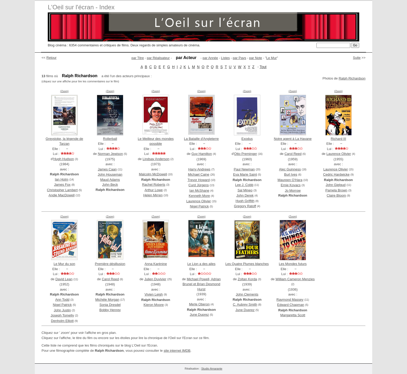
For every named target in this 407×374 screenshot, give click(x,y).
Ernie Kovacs (291, 185)
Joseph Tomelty (62, 315)
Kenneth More (199, 196)
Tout (263, 67)
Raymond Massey (289, 299)
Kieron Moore (154, 305)
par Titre (138, 58)
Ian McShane (199, 190)
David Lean (63, 279)
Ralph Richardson (352, 78)
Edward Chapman (290, 305)
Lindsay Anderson (156, 159)
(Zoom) (64, 91)
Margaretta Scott (292, 315)
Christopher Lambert (62, 190)
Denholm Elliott (62, 321)
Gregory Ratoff (245, 206)
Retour (51, 58)
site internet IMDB (177, 351)
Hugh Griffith (244, 201)
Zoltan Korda (247, 279)
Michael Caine (198, 174)
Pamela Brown (336, 190)
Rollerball (110, 139)
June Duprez (199, 315)
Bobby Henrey (110, 310)
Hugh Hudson (63, 159)
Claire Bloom (336, 195)
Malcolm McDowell (153, 174)
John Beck (110, 184)
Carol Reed (293, 154)
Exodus (247, 139)
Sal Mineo (245, 190)
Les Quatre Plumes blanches (247, 264)
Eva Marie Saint (245, 174)
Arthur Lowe (154, 190)
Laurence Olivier (198, 201)
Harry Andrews (199, 169)
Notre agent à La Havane (292, 139)
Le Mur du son (64, 264)
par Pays (239, 58)
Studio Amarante (211, 368)
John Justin (62, 310)
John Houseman (110, 174)
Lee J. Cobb (244, 185)
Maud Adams (110, 180)
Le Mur (271, 58)
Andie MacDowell (61, 195)
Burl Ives (290, 174)
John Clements (247, 294)
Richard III (338, 139)
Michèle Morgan (107, 299)
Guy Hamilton (202, 154)
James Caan (107, 169)
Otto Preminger (245, 154)
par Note (255, 58)
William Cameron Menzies (295, 279)
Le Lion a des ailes (201, 264)
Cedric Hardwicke (336, 174)
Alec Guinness (290, 169)
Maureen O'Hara (289, 180)
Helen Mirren (152, 195)
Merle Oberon (199, 304)
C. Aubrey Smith (245, 304)
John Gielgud (336, 185)
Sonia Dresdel (110, 305)
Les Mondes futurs (293, 264)
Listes (225, 58)
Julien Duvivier (155, 279)
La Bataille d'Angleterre (201, 139)
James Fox (62, 184)
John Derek (245, 195)
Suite (357, 58)
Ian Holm (61, 179)
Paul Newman (244, 169)
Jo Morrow (293, 190)
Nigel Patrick (199, 206)
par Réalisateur (158, 58)
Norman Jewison (110, 154)
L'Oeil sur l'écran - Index (81, 7)
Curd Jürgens (198, 185)
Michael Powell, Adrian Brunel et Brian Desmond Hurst (201, 284)
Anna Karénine (156, 264)
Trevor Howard (198, 180)
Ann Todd (62, 299)
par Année (210, 58)
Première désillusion (110, 264)
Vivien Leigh (154, 294)
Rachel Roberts (153, 184)
